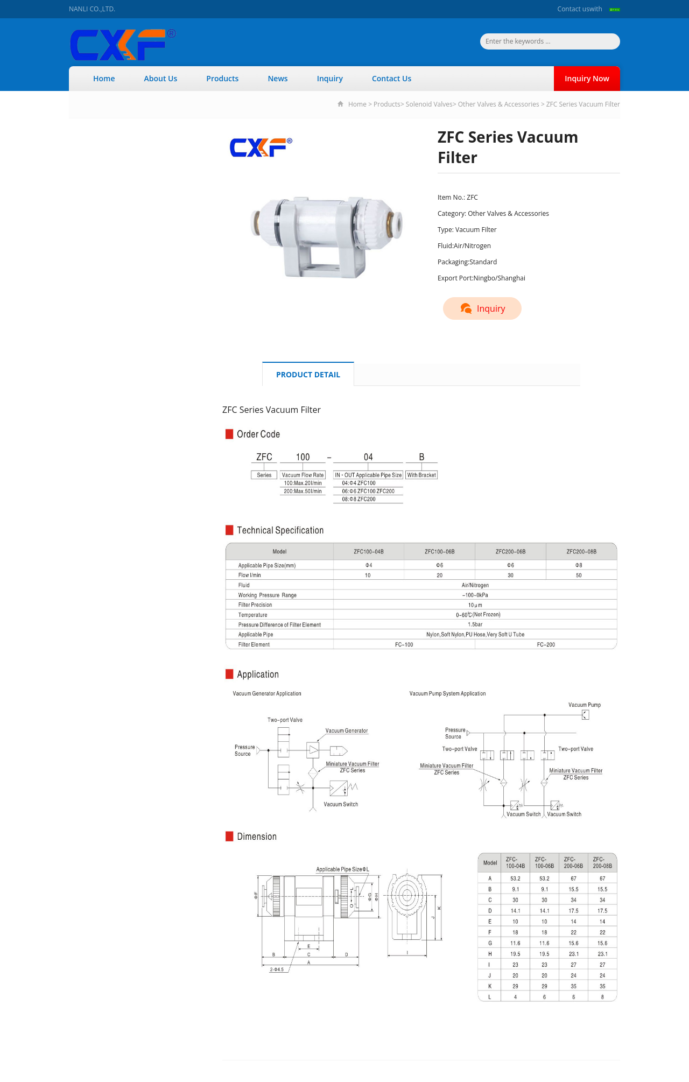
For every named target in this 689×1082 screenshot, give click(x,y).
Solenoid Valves (429, 104)
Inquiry (330, 78)
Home (104, 78)
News (277, 78)
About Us (161, 78)
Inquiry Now (587, 78)
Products (222, 78)
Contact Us (391, 78)
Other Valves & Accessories (499, 104)
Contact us (573, 8)
